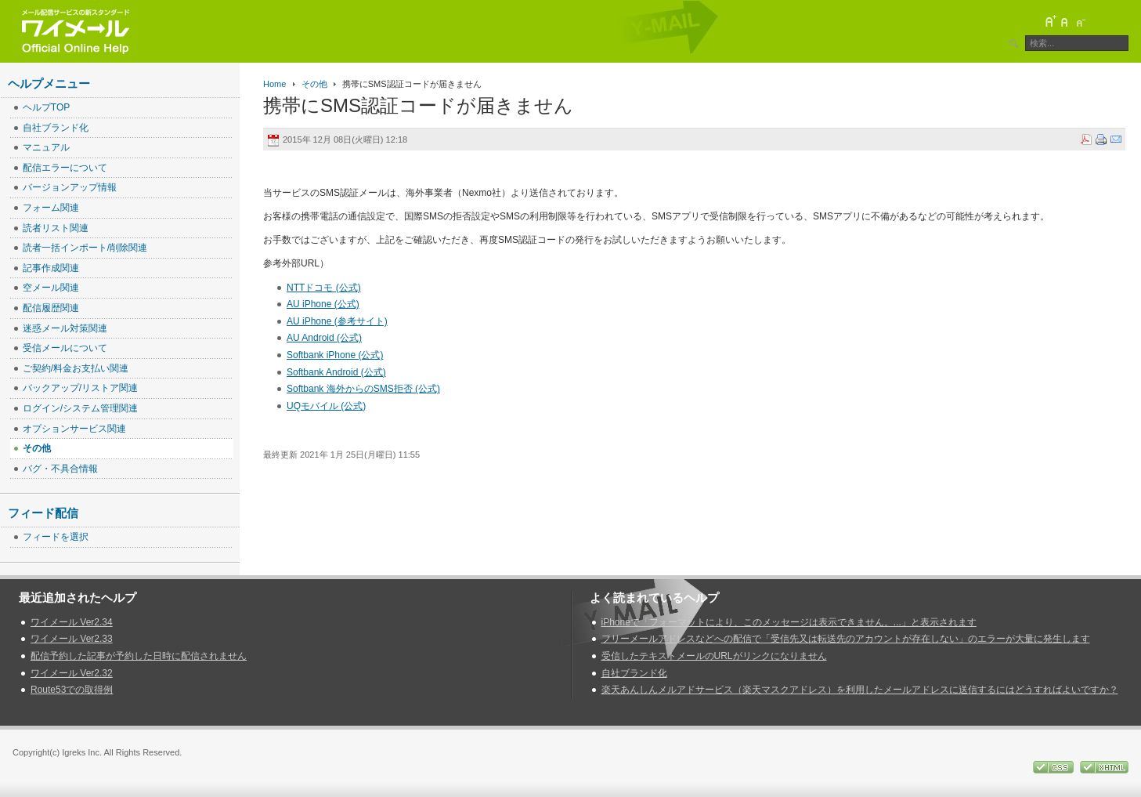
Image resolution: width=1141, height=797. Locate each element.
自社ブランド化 (634, 673)
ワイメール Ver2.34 (72, 622)
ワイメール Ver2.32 (72, 673)
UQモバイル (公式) (326, 405)
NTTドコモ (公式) (324, 287)
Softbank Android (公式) (336, 372)
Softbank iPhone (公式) (335, 355)
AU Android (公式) (324, 337)
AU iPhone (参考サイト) (337, 321)
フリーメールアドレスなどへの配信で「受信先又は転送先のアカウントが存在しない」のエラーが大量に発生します (845, 638)
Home (274, 84)
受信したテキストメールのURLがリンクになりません (714, 655)
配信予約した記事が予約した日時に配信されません (139, 655)
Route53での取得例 (72, 689)
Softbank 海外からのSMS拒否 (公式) (363, 388)
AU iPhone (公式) (323, 304)
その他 (314, 84)
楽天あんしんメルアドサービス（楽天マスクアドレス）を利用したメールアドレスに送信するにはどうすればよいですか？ (859, 689)
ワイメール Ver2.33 (72, 638)
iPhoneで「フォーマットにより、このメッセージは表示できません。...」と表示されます (789, 622)
